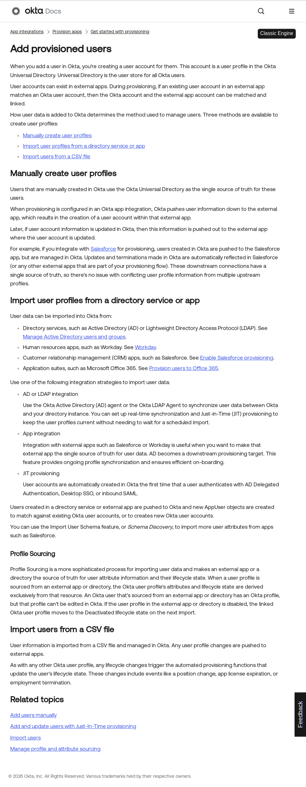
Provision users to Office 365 (183, 368)
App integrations (27, 31)
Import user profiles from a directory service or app (84, 146)
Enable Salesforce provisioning (236, 357)
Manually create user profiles (57, 135)
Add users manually (33, 715)
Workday (145, 347)
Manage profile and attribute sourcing (55, 749)
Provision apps (67, 31)
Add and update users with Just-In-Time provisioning (73, 726)
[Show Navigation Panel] (292, 11)
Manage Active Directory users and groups (74, 336)
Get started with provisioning (120, 31)
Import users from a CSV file (56, 156)
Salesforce (103, 249)
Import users (25, 737)
